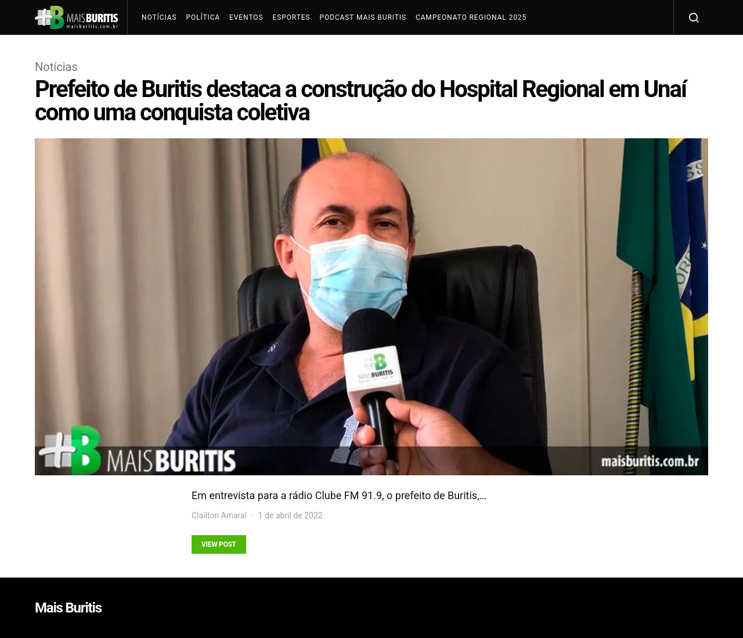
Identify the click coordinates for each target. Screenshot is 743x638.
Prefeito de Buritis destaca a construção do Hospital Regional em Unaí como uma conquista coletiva (360, 101)
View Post (218, 544)
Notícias (159, 17)
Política (203, 17)
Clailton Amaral (219, 515)
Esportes (291, 17)
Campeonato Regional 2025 (471, 17)
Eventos (246, 17)
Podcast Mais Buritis (362, 17)
